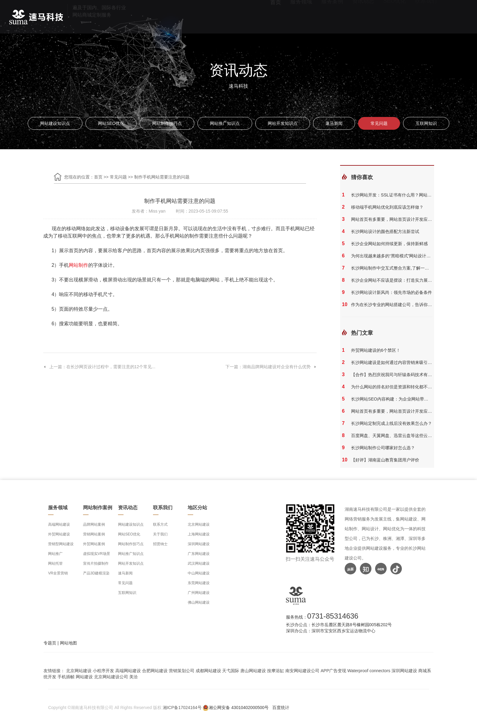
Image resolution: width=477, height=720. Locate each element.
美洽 (133, 676)
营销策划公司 (181, 670)
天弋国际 (230, 670)
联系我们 (426, 17)
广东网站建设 (199, 554)
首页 (275, 17)
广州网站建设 (199, 593)
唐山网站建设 (253, 670)
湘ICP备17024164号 (182, 707)
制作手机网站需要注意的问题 (162, 177)
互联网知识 (426, 123)
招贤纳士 (160, 544)
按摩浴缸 (275, 670)
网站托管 (55, 563)
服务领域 (301, 17)
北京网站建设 (199, 524)
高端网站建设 (59, 524)
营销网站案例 (94, 534)
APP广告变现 (333, 670)
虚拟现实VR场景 (96, 554)
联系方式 (160, 524)
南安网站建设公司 (302, 670)
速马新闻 (334, 123)
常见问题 (379, 123)
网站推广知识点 (225, 123)
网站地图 (68, 643)
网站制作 (78, 265)
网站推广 (55, 554)
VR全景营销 (58, 573)
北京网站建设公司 (111, 676)
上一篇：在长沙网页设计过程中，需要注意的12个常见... (99, 366)
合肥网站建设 (155, 670)
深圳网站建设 (199, 544)
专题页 (50, 643)
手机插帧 (66, 676)
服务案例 (332, 17)
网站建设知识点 (55, 123)
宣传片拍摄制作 (96, 563)
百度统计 (280, 707)
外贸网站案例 (94, 544)
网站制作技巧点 (167, 123)
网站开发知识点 (283, 123)
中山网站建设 (199, 573)
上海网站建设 (199, 534)
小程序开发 (103, 670)
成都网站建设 (208, 670)
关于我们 (160, 534)
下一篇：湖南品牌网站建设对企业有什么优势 (271, 366)
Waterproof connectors (369, 670)
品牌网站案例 (94, 524)
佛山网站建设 (199, 602)
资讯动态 (363, 17)
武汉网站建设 (199, 563)
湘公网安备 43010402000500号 (239, 707)
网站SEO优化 (111, 123)
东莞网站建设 (199, 583)
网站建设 (84, 676)
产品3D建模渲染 (96, 573)
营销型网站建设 (61, 544)
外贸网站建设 (59, 534)
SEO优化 (394, 17)
